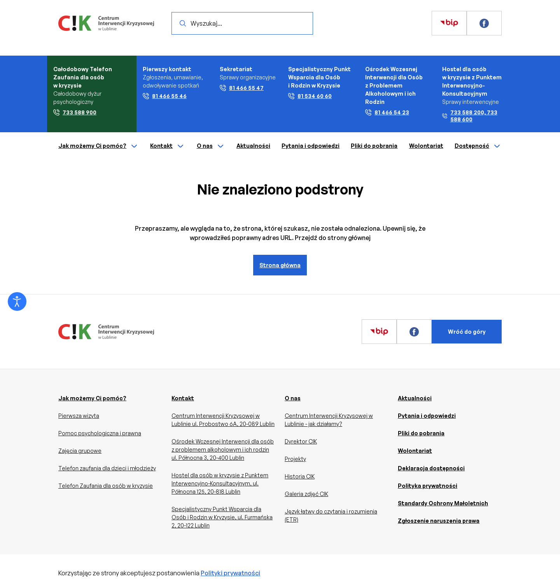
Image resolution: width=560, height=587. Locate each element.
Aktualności (253, 145)
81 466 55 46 (165, 96)
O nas (211, 146)
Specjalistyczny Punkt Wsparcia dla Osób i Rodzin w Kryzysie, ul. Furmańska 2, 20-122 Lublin (222, 517)
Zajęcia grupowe (80, 450)
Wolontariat (426, 145)
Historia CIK (300, 476)
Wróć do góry (467, 331)
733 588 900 (74, 112)
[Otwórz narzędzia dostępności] (17, 301)
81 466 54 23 (387, 112)
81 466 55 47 (242, 87)
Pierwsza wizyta (78, 415)
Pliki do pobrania (374, 145)
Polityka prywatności (427, 485)
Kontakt (167, 146)
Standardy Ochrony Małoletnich (443, 503)
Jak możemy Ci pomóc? (98, 146)
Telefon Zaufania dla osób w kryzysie (105, 485)
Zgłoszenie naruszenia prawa (439, 520)
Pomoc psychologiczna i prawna (99, 433)
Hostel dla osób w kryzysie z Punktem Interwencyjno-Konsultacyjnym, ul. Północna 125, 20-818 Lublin (220, 483)
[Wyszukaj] (183, 23)
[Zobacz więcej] (449, 23)
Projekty (295, 459)
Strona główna (280, 265)
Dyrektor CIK (301, 441)
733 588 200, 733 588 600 (469, 116)
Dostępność (478, 146)
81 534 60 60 (310, 96)
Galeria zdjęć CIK (306, 494)
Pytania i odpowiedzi (311, 145)
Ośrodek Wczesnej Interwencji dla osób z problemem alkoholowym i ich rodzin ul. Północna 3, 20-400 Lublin (223, 449)
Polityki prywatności (230, 573)
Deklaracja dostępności (431, 468)
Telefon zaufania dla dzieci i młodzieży (107, 468)
